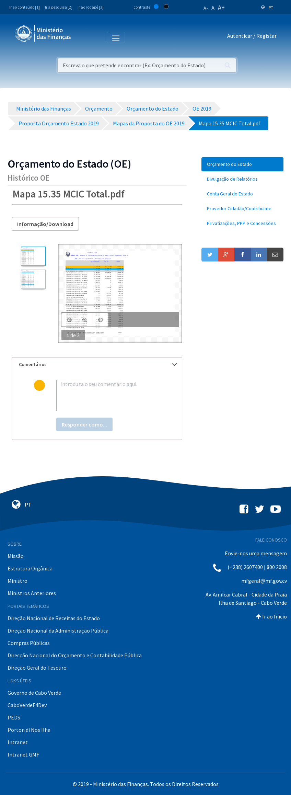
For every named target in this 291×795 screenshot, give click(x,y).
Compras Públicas (29, 642)
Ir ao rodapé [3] (91, 7)
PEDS (14, 717)
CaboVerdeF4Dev (27, 705)
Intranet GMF (23, 754)
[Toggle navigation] (82, 37)
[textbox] (108, 395)
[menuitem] (242, 164)
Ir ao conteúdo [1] (24, 7)
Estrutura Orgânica (30, 568)
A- (205, 8)
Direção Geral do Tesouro (37, 667)
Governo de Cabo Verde (34, 692)
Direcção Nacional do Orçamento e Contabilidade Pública (75, 655)
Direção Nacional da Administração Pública (58, 630)
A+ (221, 7)
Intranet (18, 742)
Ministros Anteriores (32, 593)
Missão (16, 556)
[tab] (97, 364)
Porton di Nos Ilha (29, 729)
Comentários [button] (98, 364)
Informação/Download (45, 223)
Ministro (17, 580)
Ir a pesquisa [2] (58, 7)
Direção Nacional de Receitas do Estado (54, 618)
